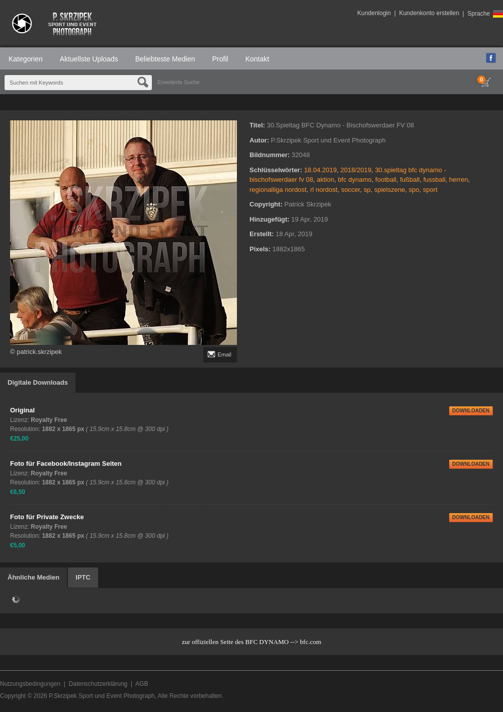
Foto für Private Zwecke (47, 517)
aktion (325, 179)
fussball (434, 179)
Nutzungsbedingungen (30, 683)
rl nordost (324, 189)
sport (430, 189)
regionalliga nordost (277, 189)
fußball (410, 179)
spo (414, 189)
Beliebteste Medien (165, 59)
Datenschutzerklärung (98, 683)
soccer (350, 189)
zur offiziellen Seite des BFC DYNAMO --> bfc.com (251, 642)
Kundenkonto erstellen (429, 13)
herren (458, 179)
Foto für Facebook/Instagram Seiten (66, 463)
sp (367, 189)
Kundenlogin (374, 13)
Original (22, 410)
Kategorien (26, 59)
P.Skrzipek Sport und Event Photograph (102, 695)
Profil (220, 59)
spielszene (389, 189)
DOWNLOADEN (470, 410)
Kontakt (257, 59)
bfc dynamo (355, 179)
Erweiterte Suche (178, 82)
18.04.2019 (320, 170)
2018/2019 (356, 170)
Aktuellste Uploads (89, 59)
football (385, 179)
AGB (141, 683)
